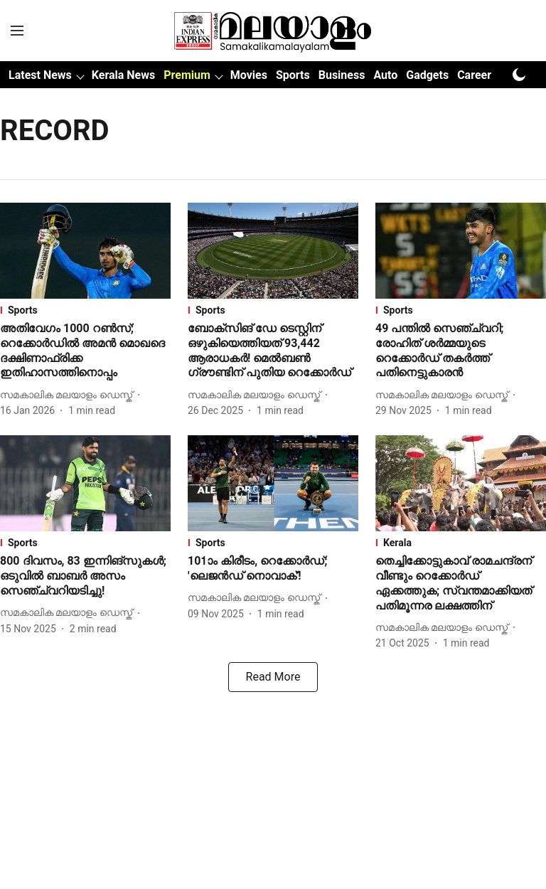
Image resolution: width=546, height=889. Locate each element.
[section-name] (85, 310)
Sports (293, 75)
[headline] (85, 350)
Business (341, 75)
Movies (248, 75)
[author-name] (69, 395)
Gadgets (427, 75)
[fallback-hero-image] (85, 251)
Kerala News (123, 75)
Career (474, 75)
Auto (385, 75)
